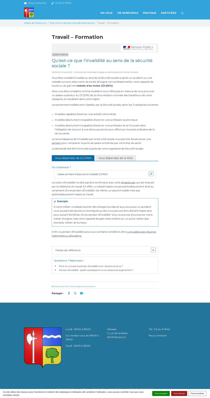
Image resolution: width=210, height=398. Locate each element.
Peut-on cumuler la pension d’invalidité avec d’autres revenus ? (91, 266)
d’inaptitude (128, 182)
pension (56, 143)
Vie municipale (127, 12)
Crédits (84, 388)
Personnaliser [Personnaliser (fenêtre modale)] (197, 393)
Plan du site (98, 388)
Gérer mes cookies (66, 388)
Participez (168, 12)
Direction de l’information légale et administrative (74, 286)
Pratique (149, 12)
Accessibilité (115, 388)
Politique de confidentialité (139, 388)
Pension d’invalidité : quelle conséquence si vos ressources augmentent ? (96, 270)
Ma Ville (106, 12)
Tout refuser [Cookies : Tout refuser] (179, 393)
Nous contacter (158, 335)
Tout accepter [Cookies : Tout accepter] (161, 393)
